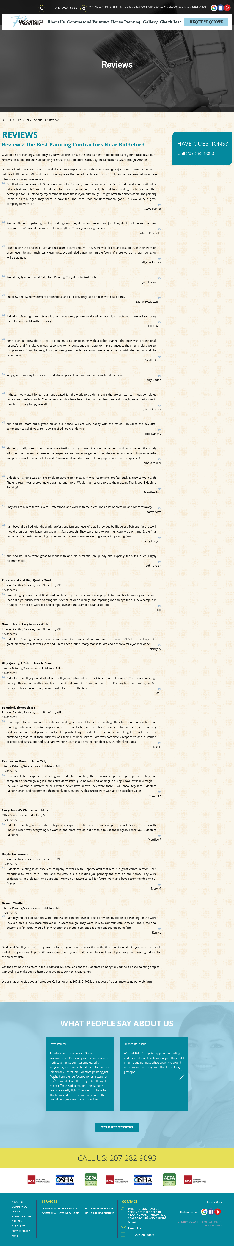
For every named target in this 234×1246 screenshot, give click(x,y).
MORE (15, 1235)
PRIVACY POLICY (21, 1231)
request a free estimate (111, 981)
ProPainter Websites (208, 1221)
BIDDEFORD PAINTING (16, 120)
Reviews (54, 120)
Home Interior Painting (99, 1213)
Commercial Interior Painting (60, 1213)
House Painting (126, 22)
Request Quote (206, 22)
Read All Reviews (117, 1127)
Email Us (131, 1228)
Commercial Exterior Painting (61, 1208)
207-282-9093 (66, 8)
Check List (170, 22)
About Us (56, 22)
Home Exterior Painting (99, 1208)
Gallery (150, 22)
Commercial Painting (88, 22)
